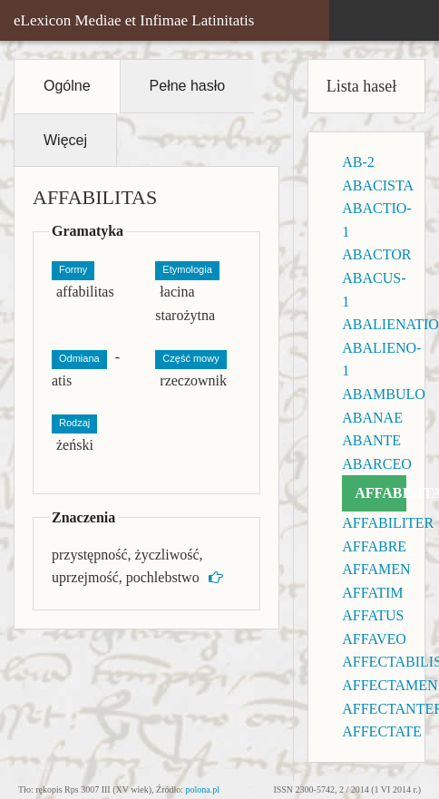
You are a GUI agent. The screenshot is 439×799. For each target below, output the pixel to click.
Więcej (65, 140)
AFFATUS (373, 615)
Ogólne (67, 85)
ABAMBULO (383, 394)
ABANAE (372, 417)
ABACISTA (378, 185)
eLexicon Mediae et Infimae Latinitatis (134, 20)
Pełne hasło (188, 85)
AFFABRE (374, 546)
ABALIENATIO (390, 324)
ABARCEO (376, 464)
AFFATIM (372, 592)
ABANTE (371, 440)
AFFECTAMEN (389, 685)
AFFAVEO (374, 639)
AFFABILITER (388, 523)
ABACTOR (376, 254)
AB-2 (358, 162)
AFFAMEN (376, 569)
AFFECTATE (382, 731)
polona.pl (203, 789)
